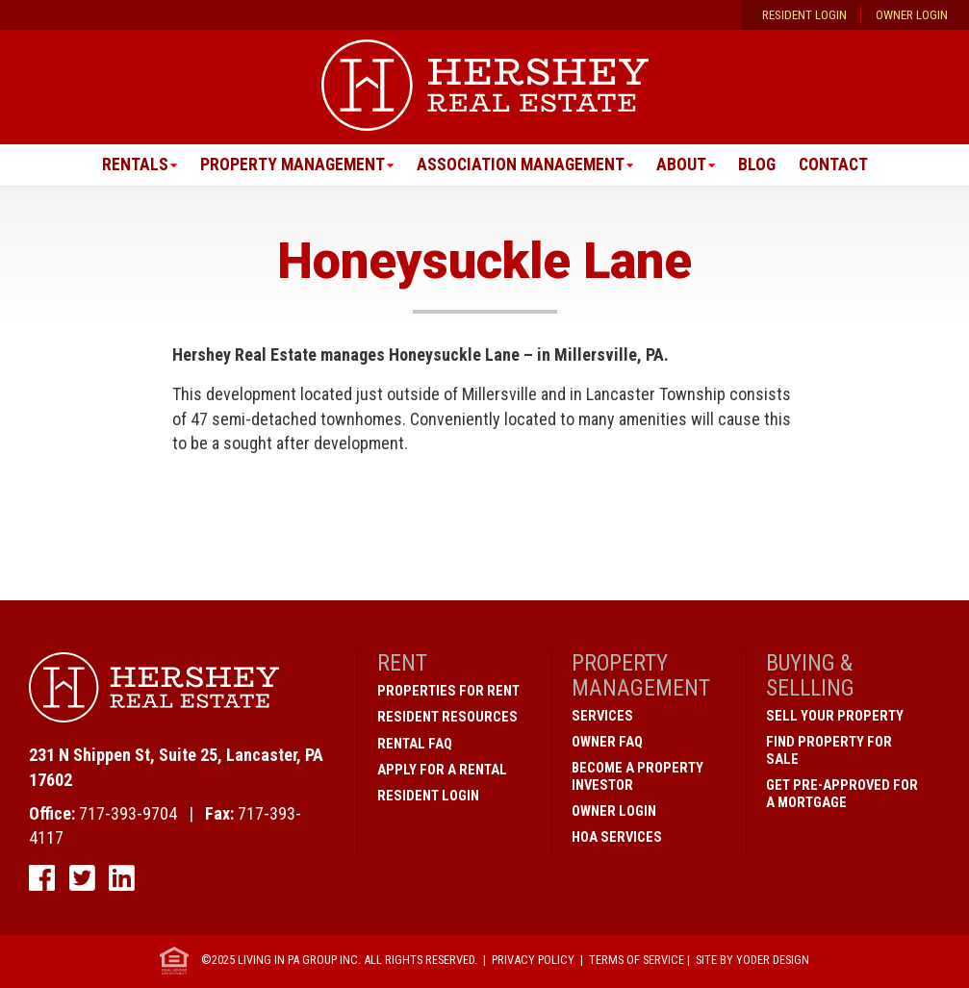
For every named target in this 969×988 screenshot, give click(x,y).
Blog (759, 165)
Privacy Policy (533, 960)
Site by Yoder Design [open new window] (752, 960)
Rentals (130, 165)
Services (602, 715)
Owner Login (912, 15)
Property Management (289, 165)
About (683, 165)
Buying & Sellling (810, 675)
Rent (402, 663)
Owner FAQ (607, 741)
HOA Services (617, 837)
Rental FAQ (414, 743)
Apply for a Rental (442, 769)
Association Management (520, 165)
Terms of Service (636, 960)
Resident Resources (447, 717)
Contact (837, 165)
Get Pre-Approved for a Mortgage (842, 793)
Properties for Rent (448, 691)
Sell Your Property (835, 715)
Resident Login (804, 15)
